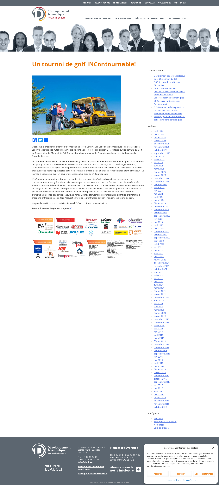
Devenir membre (102, 3)
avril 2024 (158, 197)
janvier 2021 (160, 294)
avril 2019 (158, 334)
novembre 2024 (161, 181)
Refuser (181, 474)
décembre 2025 (161, 143)
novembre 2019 (161, 322)
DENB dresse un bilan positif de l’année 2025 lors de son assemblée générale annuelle (169, 110)
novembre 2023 (161, 209)
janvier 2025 (160, 175)
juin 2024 (158, 190)
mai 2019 (158, 331)
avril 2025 (158, 165)
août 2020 (159, 300)
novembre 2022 (161, 231)
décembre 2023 (161, 206)
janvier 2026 (160, 140)
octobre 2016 (160, 406)
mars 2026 (159, 134)
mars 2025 (159, 168)
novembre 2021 (161, 266)
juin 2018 (158, 356)
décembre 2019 (161, 319)
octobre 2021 (160, 269)
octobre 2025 (160, 149)
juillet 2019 (159, 325)
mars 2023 (159, 228)
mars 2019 (159, 338)
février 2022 (160, 259)
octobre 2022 (160, 234)
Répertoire (136, 3)
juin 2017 (158, 385)
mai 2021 (158, 281)
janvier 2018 (160, 372)
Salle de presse (161, 427)
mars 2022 (159, 256)
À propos (87, 3)
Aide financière (123, 18)
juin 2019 (158, 328)
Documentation (177, 18)
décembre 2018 (161, 344)
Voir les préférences (204, 474)
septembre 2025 (162, 153)
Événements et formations (149, 18)
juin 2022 (158, 247)
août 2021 (159, 272)
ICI (70, 208)
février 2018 (160, 369)
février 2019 (160, 341)
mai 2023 (158, 222)
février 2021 (160, 291)
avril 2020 (158, 306)
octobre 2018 (160, 350)
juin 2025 (158, 162)
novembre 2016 (161, 403)
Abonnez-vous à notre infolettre (122, 468)
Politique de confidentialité (92, 473)
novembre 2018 (161, 347)
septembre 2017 (162, 381)
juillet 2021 (159, 275)
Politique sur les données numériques (181, 480)
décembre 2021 (161, 262)
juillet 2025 (159, 159)
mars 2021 (159, 287)
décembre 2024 (161, 178)
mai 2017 (158, 388)
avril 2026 (158, 131)
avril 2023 (158, 225)
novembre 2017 (161, 375)
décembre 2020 (161, 297)
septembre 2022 (162, 237)
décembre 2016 (161, 400)
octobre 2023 (160, 212)
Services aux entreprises (98, 18)
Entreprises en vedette (165, 421)
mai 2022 (158, 250)
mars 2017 (159, 394)
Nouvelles (150, 3)
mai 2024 (158, 193)
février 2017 (160, 397)
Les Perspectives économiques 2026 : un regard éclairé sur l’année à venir (169, 100)
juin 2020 (158, 303)
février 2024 (160, 203)
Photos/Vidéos (120, 3)
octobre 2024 (160, 184)
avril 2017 (158, 391)
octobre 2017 (160, 378)
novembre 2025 (161, 146)
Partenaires (180, 3)
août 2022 (159, 240)
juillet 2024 (159, 187)
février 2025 (160, 171)
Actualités (158, 418)
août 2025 (159, 156)
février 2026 (160, 137)
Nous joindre (164, 3)
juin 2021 (158, 278)
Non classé (159, 424)
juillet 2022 (159, 243)
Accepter (158, 474)
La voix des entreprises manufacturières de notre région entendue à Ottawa (169, 91)
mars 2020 (159, 309)
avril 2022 (158, 253)
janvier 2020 (160, 316)
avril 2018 (158, 363)
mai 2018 (158, 360)
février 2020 (160, 312)
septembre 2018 (162, 353)
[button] (213, 447)
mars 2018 (159, 366)
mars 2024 (159, 200)
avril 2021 (158, 284)
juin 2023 (158, 218)
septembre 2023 (162, 215)
